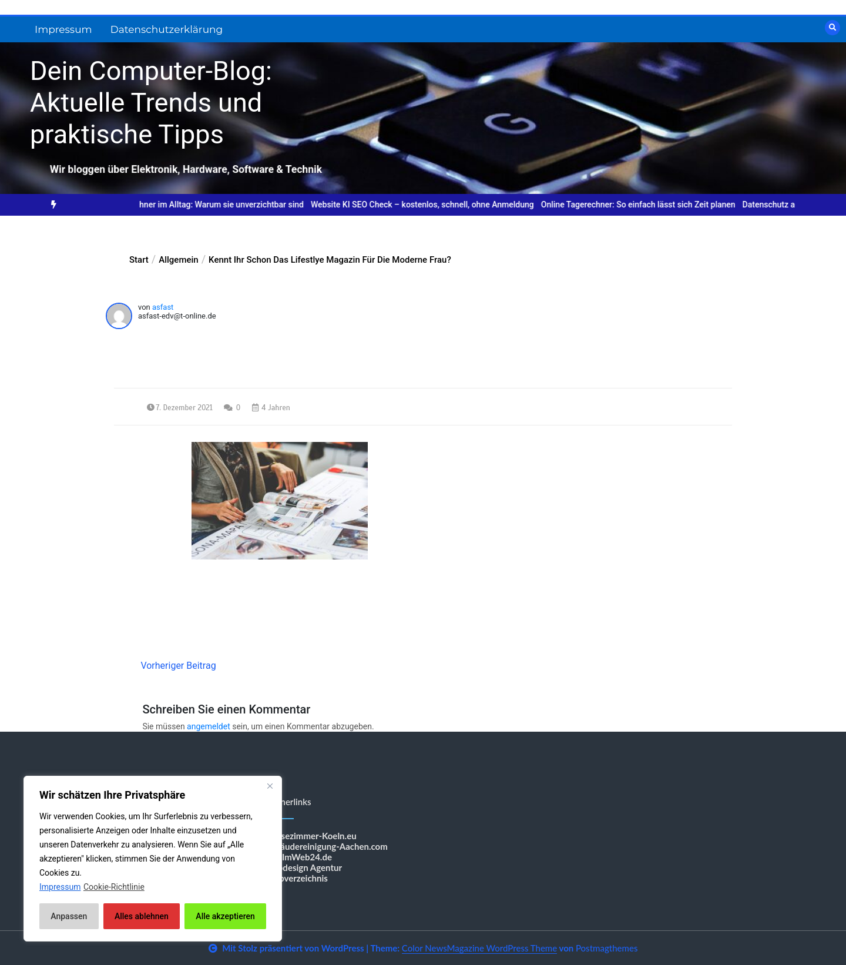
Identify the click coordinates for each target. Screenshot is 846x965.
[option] (214, 205)
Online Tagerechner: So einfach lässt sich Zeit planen (650, 204)
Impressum (63, 29)
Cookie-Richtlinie (114, 887)
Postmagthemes (607, 948)
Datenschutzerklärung (166, 29)
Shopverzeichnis (296, 878)
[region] (153, 858)
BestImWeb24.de (298, 857)
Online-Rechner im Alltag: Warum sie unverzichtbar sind (214, 204)
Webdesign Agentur (303, 867)
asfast (162, 307)
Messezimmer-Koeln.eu (310, 835)
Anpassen (69, 916)
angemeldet (208, 726)
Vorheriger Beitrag (178, 665)
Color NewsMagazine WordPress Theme (479, 948)
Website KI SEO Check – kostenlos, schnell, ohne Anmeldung (434, 204)
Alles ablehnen (142, 916)
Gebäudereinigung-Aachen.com (326, 846)
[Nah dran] (270, 786)
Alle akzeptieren (225, 916)
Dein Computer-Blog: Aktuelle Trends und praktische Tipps (151, 102)
